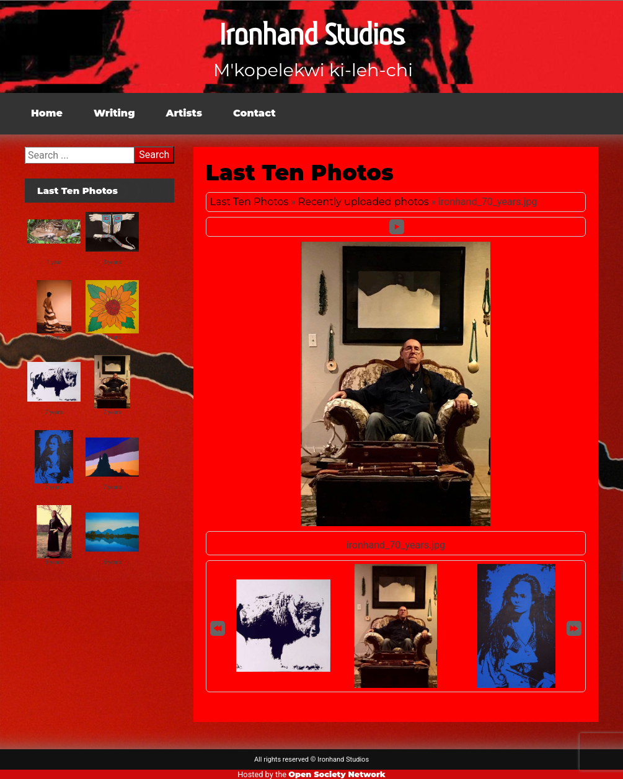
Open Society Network (337, 774)
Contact (254, 113)
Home (47, 113)
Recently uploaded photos (363, 202)
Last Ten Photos (249, 202)
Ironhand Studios (312, 34)
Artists (184, 113)
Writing (114, 113)
